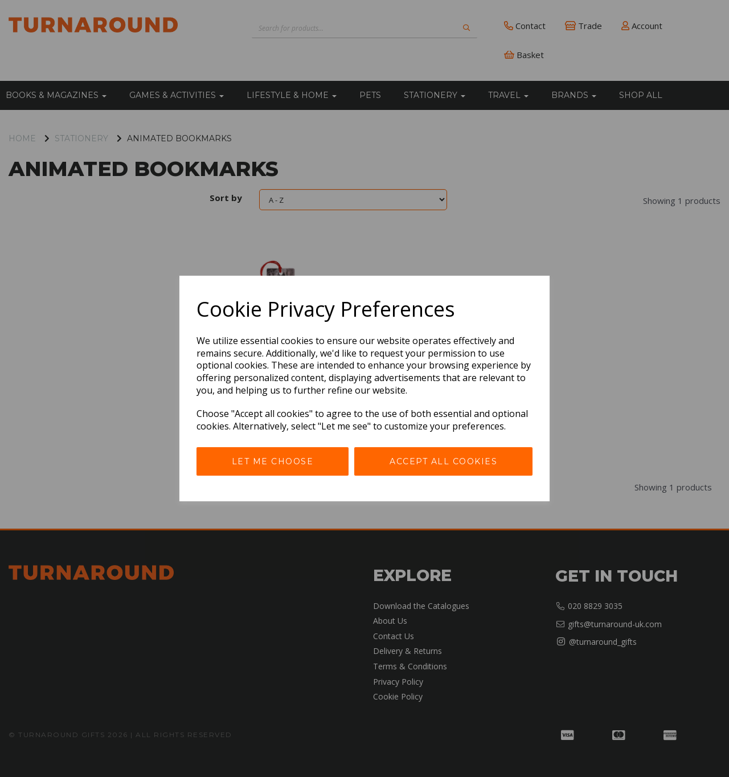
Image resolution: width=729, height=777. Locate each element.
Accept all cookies (443, 461)
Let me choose (273, 461)
